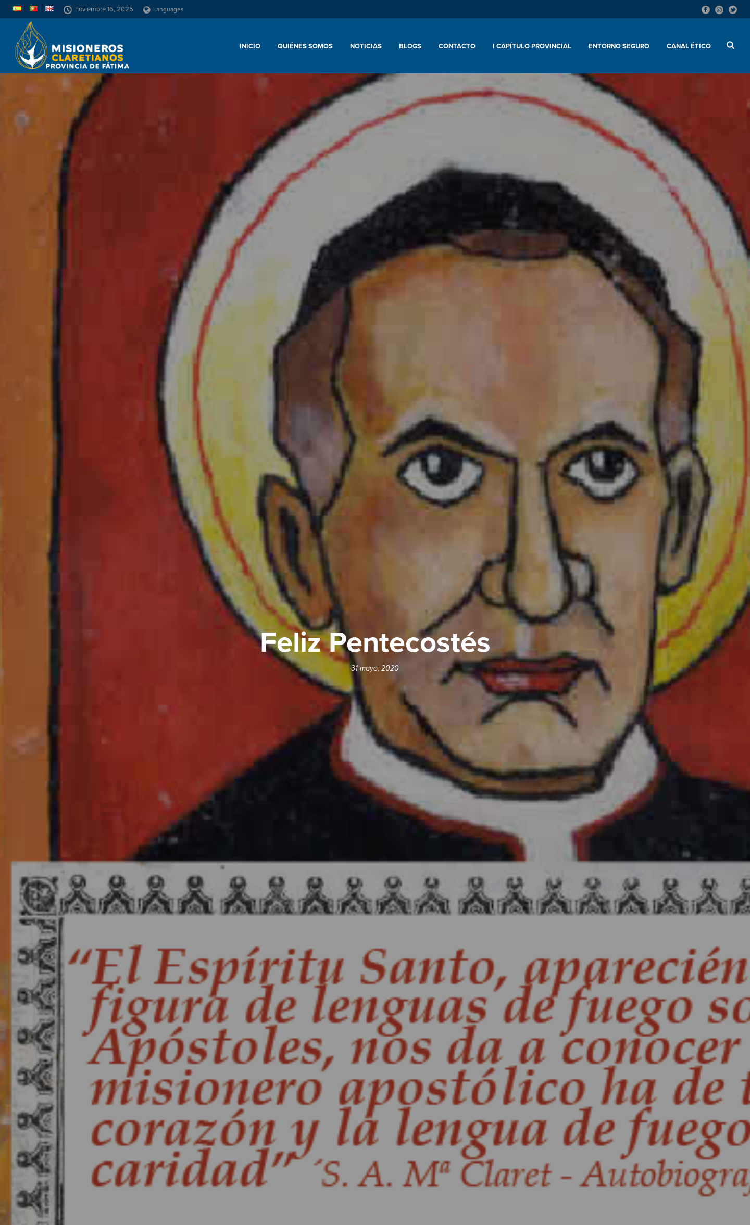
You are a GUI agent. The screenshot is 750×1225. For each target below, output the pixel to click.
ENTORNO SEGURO (619, 46)
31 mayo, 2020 (375, 668)
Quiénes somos (305, 46)
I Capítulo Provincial (532, 46)
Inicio (250, 46)
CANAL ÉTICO (689, 46)
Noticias (366, 46)
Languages (163, 9)
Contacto (457, 46)
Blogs (410, 46)
